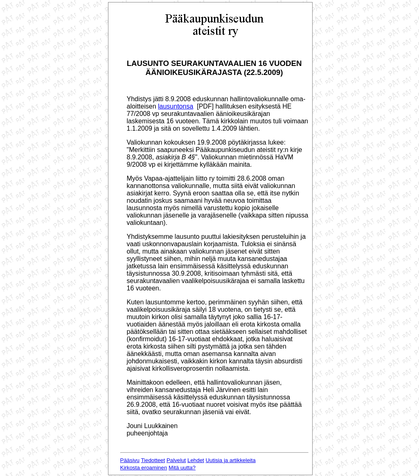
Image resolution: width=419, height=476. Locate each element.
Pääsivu (130, 460)
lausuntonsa (175, 106)
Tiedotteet (153, 460)
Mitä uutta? (182, 468)
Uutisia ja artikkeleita (230, 460)
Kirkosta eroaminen (143, 468)
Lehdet (195, 460)
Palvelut (176, 460)
